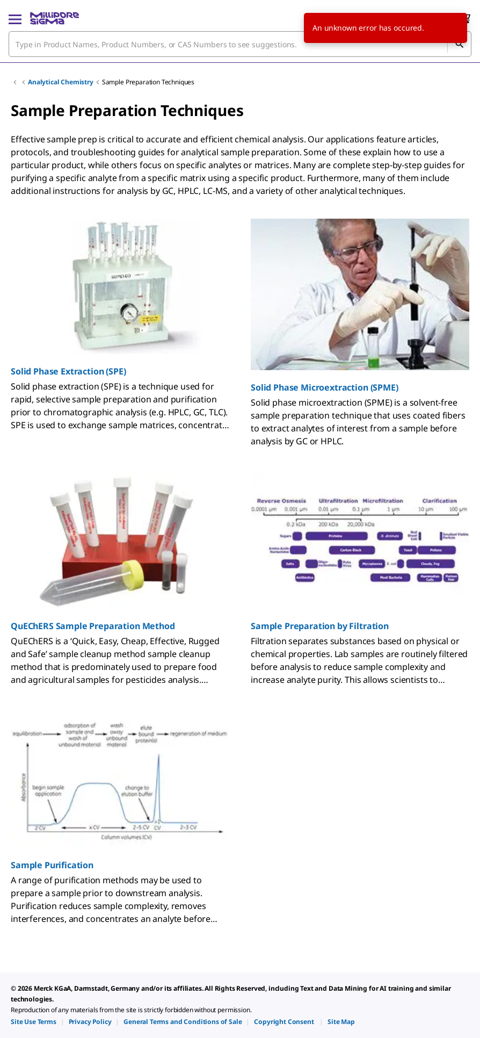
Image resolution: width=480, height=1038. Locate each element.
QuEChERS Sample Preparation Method (93, 626)
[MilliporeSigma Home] (54, 18)
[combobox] (240, 44)
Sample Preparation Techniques (148, 81)
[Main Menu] (15, 18)
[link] (33, 1021)
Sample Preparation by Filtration (320, 626)
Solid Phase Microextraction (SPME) (324, 387)
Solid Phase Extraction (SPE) (68, 371)
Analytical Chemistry (60, 81)
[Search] (459, 44)
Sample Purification (52, 865)
